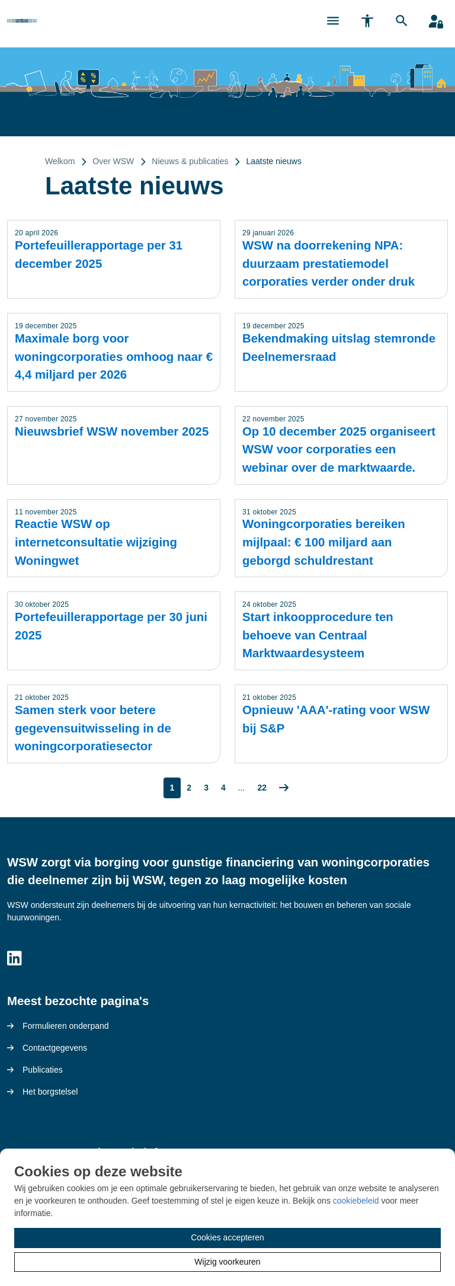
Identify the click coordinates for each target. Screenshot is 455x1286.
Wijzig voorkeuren (227, 1261)
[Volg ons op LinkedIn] (14, 959)
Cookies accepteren (227, 1237)
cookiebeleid (356, 1200)
